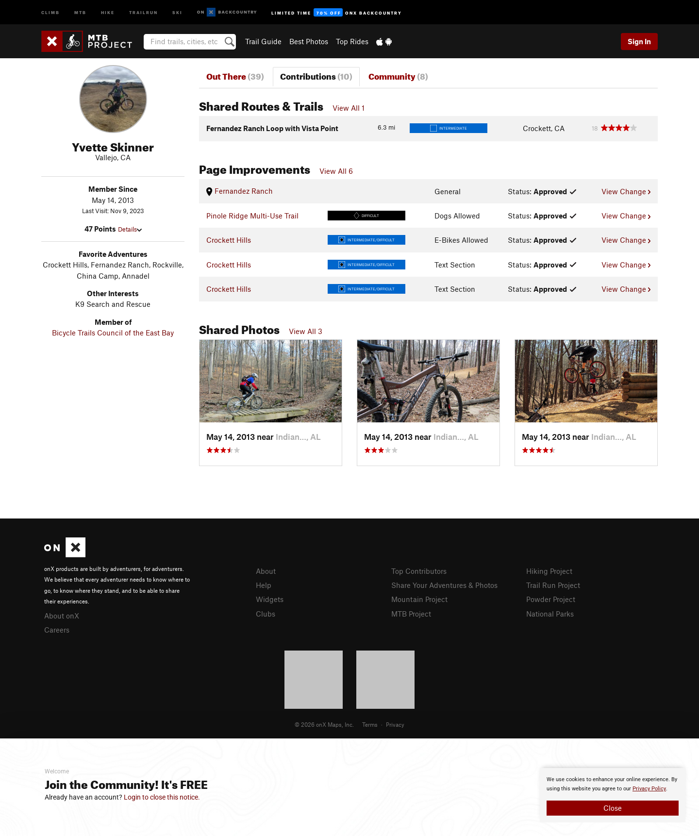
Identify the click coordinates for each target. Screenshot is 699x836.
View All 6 (336, 171)
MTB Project (411, 613)
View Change (625, 191)
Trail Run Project (553, 585)
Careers (56, 629)
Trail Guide (263, 41)
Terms (370, 724)
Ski (177, 12)
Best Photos (308, 41)
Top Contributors (419, 571)
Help (263, 585)
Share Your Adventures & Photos (444, 585)
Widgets (269, 599)
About (266, 571)
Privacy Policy (649, 789)
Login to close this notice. (162, 797)
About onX (61, 615)
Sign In (639, 41)
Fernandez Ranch (239, 190)
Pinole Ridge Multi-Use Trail (252, 215)
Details (130, 229)
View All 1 (349, 107)
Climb (50, 12)
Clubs (265, 613)
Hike (108, 12)
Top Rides (352, 41)
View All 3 (305, 331)
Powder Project (550, 599)
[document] (613, 795)
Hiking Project (549, 571)
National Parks (550, 613)
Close (612, 807)
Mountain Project (419, 599)
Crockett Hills (228, 239)
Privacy (395, 724)
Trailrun (143, 12)
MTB (80, 12)
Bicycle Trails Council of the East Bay (113, 332)
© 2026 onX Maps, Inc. (324, 724)
